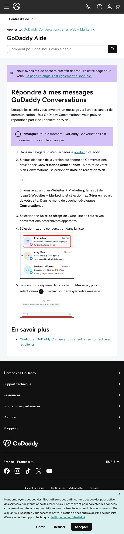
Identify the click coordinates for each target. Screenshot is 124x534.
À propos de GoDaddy (19, 373)
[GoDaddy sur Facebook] (6, 473)
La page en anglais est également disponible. (58, 75)
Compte (9, 417)
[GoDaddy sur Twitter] (38, 473)
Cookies (94, 488)
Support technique (17, 384)
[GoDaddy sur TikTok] (28, 473)
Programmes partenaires (21, 406)
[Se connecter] (109, 7)
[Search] (112, 49)
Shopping (10, 428)
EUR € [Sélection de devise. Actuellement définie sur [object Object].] (113, 461)
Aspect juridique (34, 488)
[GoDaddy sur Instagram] (17, 473)
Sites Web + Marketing (78, 29)
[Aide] (99, 7)
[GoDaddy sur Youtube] (49, 473)
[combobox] (57, 49)
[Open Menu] (5, 6)
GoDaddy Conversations (42, 29)
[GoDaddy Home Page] (21, 443)
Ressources (11, 395)
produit (79, 152)
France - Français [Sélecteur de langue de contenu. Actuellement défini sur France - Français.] (19, 461)
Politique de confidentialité (67, 488)
